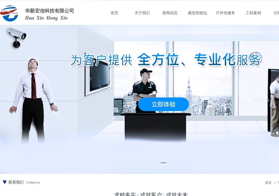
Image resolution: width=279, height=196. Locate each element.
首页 (268, 183)
